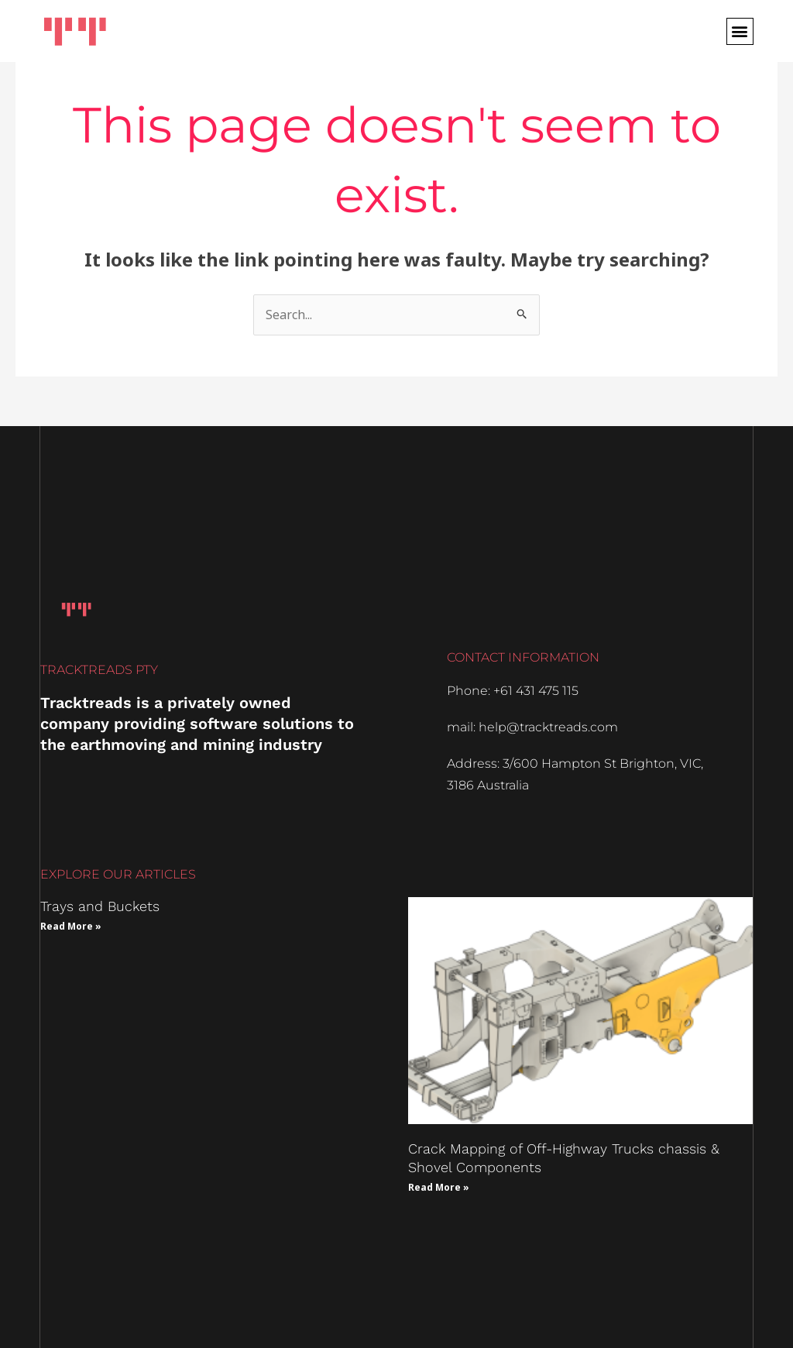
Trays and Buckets (100, 906)
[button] (740, 31)
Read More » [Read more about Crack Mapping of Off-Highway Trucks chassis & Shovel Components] (438, 1187)
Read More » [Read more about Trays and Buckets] (70, 926)
